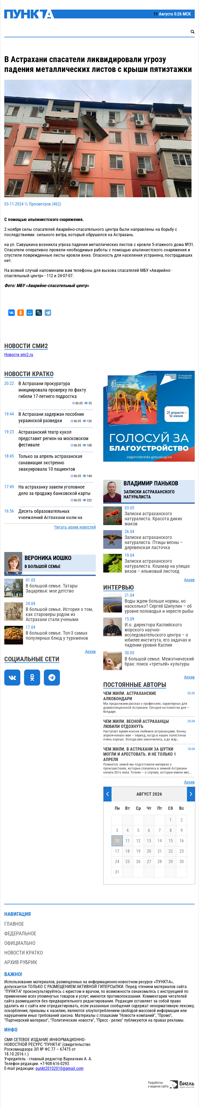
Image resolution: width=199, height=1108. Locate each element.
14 (160, 841)
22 (171, 851)
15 (171, 841)
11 (127, 841)
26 (138, 861)
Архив (90, 651)
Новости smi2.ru (18, 354)
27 (149, 861)
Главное (14, 924)
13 (149, 841)
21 (160, 851)
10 (117, 841)
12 (138, 841)
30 (181, 861)
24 (117, 861)
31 (117, 872)
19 (138, 851)
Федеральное (20, 933)
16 (181, 841)
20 (149, 851)
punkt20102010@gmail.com (59, 1068)
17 (117, 851)
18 (127, 851)
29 (171, 861)
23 (181, 851)
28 (160, 861)
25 (127, 861)
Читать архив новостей (75, 527)
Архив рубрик (20, 962)
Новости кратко (23, 953)
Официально (19, 943)
